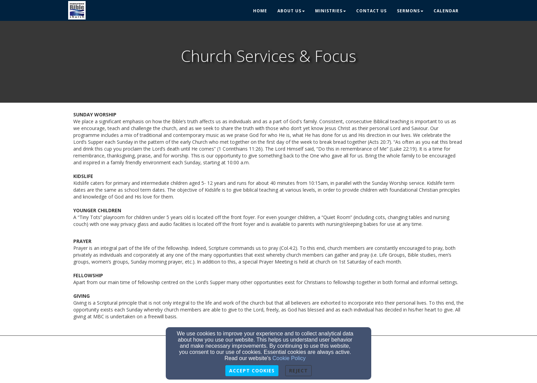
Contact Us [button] (371, 11)
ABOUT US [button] (291, 11)
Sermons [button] (410, 11)
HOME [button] (260, 11)
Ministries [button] (330, 11)
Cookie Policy (289, 358)
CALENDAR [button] (446, 11)
